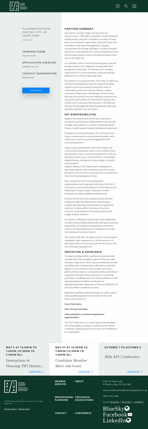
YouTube (126, 402)
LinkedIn (138, 402)
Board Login (24, 409)
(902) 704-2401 (111, 396)
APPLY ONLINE (36, 90)
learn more (35, 371)
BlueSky (115, 402)
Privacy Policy (10, 409)
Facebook (115, 414)
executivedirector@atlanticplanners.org (125, 390)
